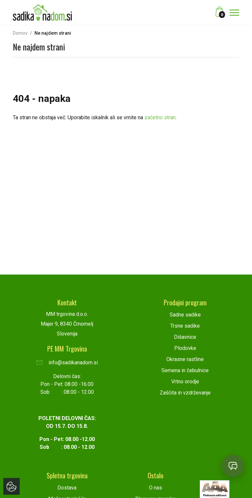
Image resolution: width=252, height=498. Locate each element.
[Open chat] (233, 466)
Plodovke (185, 348)
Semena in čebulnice (185, 370)
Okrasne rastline (185, 359)
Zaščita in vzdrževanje (185, 393)
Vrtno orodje (185, 381)
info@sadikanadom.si (67, 362)
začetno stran (160, 117)
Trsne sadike (185, 326)
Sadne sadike (185, 315)
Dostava (66, 488)
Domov (20, 33)
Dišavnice (185, 337)
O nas (155, 488)
